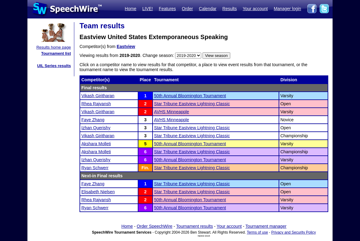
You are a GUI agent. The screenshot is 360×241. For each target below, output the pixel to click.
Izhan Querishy (95, 127)
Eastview (126, 46)
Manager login (287, 8)
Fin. (145, 167)
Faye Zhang (92, 119)
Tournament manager (265, 226)
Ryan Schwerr (94, 167)
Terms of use (257, 232)
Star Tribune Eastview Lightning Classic (192, 103)
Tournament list (56, 53)
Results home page (53, 47)
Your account (255, 8)
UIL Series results (54, 65)
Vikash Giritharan (97, 95)
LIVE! (147, 8)
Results (230, 8)
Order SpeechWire (154, 226)
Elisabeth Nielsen (98, 191)
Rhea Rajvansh (96, 103)
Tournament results (194, 226)
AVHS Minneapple (171, 111)
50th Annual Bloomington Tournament (190, 95)
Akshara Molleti (96, 143)
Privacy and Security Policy (293, 232)
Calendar (207, 8)
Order (187, 8)
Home (130, 8)
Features (167, 8)
